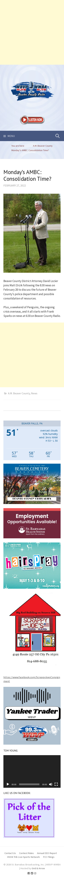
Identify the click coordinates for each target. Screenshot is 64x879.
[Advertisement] (32, 32)
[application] (32, 771)
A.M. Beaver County (19, 393)
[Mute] (50, 784)
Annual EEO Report (47, 853)
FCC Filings (48, 856)
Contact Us (10, 853)
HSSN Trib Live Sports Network (23, 856)
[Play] (8, 784)
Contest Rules (26, 853)
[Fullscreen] (56, 784)
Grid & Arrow (38, 868)
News (34, 393)
